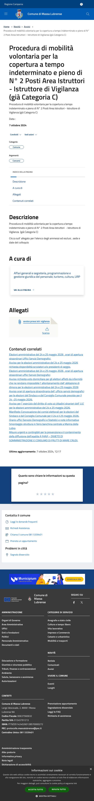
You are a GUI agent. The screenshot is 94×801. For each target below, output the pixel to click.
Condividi (16, 134)
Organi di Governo (11, 620)
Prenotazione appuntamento (62, 703)
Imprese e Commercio (59, 632)
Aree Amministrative (12, 624)
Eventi (51, 683)
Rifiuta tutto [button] (59, 789)
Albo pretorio (8, 752)
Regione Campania (13, 4)
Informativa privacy (12, 756)
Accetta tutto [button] (35, 789)
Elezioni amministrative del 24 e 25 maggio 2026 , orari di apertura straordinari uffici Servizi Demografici (46, 373)
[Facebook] (74, 603)
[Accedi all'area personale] (81, 4)
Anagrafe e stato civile (59, 620)
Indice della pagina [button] (23, 171)
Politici (5, 636)
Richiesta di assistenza (59, 716)
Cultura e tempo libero (59, 624)
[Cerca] (88, 14)
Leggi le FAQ (54, 711)
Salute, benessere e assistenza (17, 677)
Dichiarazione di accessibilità (16, 764)
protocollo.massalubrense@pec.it (24, 728)
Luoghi (51, 688)
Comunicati (53, 665)
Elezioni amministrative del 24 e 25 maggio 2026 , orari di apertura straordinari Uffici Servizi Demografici (46, 357)
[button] (47, 796)
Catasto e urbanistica (58, 636)
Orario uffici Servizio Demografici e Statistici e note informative (44, 420)
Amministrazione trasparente (17, 748)
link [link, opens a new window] (75, 783)
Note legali (7, 760)
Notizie (51, 661)
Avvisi (27, 26)
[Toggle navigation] (6, 13)
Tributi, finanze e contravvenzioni (19, 669)
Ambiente (7, 673)
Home (6, 26)
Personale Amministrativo (15, 640)
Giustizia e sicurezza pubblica (17, 664)
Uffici (4, 628)
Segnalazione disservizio (60, 707)
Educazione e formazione (14, 660)
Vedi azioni (31, 134)
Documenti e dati (10, 645)
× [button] (91, 769)
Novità (17, 26)
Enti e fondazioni (10, 632)
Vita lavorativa (55, 628)
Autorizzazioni (9, 681)
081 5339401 (27, 732)
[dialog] (47, 783)
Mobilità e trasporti (58, 640)
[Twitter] (82, 603)
